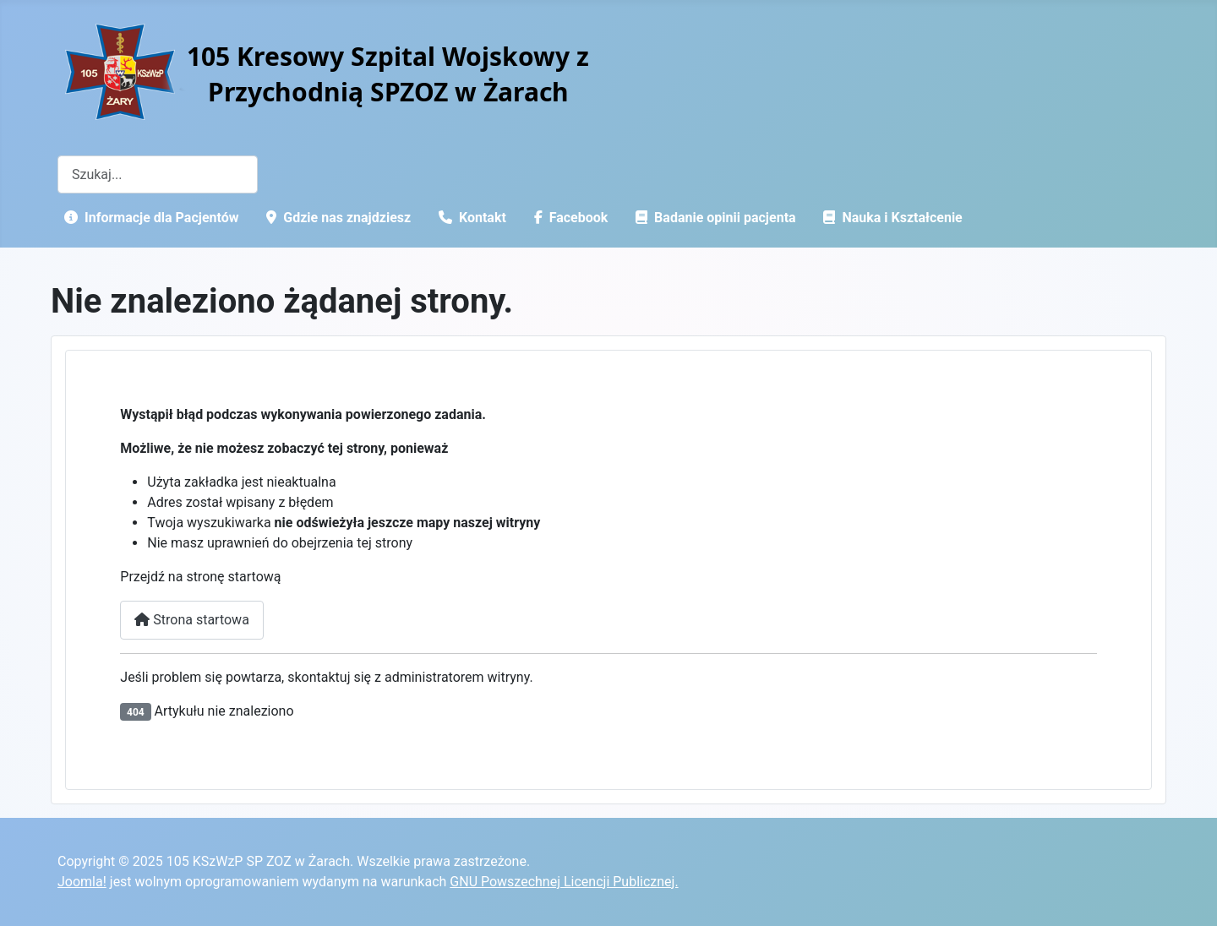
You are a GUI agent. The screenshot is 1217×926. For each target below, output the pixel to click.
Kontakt (469, 218)
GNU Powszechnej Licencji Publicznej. (564, 882)
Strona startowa (191, 620)
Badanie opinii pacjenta (712, 218)
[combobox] (157, 174)
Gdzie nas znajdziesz (335, 218)
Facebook (567, 218)
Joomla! (81, 882)
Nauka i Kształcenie (889, 218)
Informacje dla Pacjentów (147, 218)
